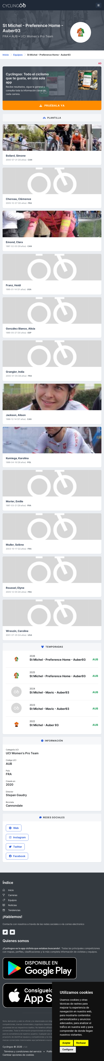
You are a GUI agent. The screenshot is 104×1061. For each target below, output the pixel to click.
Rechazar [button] (81, 1043)
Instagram (17, 837)
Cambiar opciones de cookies (18, 1054)
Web (14, 828)
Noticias (12, 905)
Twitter (15, 846)
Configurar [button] (67, 1049)
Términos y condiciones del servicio (22, 1051)
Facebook (17, 856)
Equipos (18, 54)
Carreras (12, 895)
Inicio (6, 54)
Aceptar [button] (66, 1043)
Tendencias (14, 910)
